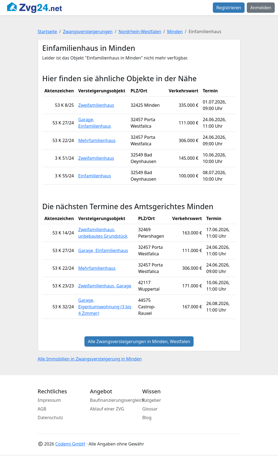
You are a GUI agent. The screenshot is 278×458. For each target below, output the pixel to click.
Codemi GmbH (70, 444)
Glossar (149, 409)
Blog (146, 418)
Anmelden (260, 8)
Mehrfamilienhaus (96, 140)
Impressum (49, 400)
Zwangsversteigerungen (87, 31)
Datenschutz (50, 418)
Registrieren (228, 8)
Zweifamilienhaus (96, 105)
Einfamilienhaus (94, 176)
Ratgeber (151, 400)
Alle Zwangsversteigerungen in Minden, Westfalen (139, 341)
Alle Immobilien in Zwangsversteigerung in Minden (90, 359)
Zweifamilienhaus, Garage (104, 286)
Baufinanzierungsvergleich (117, 400)
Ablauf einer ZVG (107, 409)
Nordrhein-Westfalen (139, 31)
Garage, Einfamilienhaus (103, 250)
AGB (42, 409)
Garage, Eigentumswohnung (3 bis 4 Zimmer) (104, 306)
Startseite (47, 31)
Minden (175, 31)
